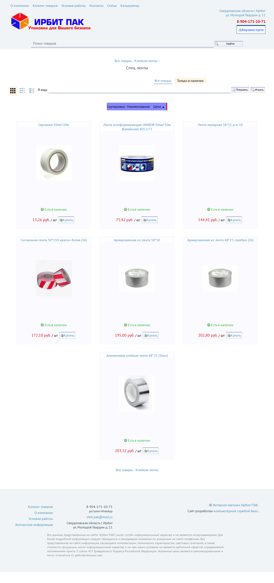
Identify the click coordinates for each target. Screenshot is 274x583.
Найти (242, 44)
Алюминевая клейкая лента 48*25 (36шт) (137, 365)
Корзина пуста (253, 30)
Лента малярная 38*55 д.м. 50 (221, 131)
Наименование (138, 113)
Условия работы (73, 5)
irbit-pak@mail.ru (100, 528)
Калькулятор (130, 5)
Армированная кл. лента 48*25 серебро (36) (222, 248)
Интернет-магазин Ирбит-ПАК (235, 516)
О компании (19, 5)
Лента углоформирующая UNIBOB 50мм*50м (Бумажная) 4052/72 (137, 133)
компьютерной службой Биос (236, 522)
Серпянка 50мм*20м (52, 131)
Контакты (96, 5)
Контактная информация (34, 535)
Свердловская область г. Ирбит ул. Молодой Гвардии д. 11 (242, 13)
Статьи (112, 5)
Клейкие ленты (146, 61)
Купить (66, 228)
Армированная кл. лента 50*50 (137, 248)
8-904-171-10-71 (251, 21)
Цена (159, 113)
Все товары (123, 61)
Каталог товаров (45, 5)
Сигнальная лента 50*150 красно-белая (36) (52, 248)
